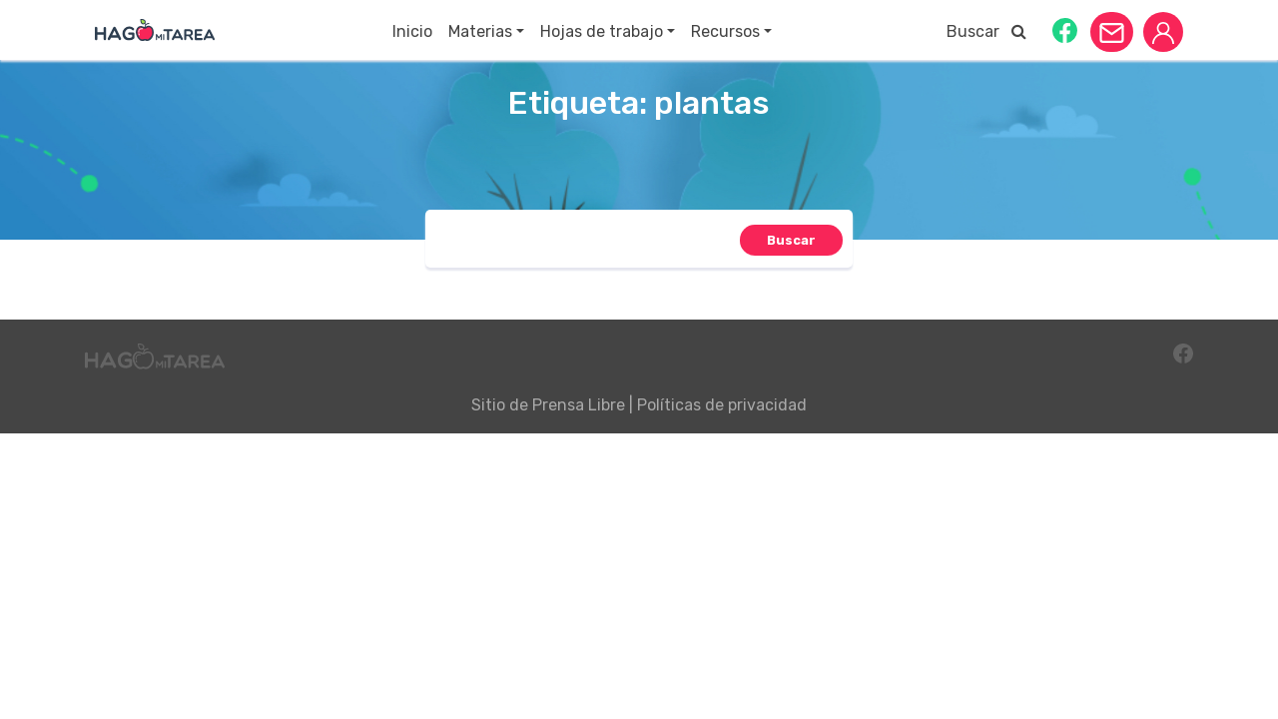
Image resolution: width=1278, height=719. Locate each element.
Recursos (725, 31)
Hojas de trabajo (601, 31)
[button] (1064, 29)
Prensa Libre (578, 404)
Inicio (412, 31)
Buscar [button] (986, 31)
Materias (480, 31)
